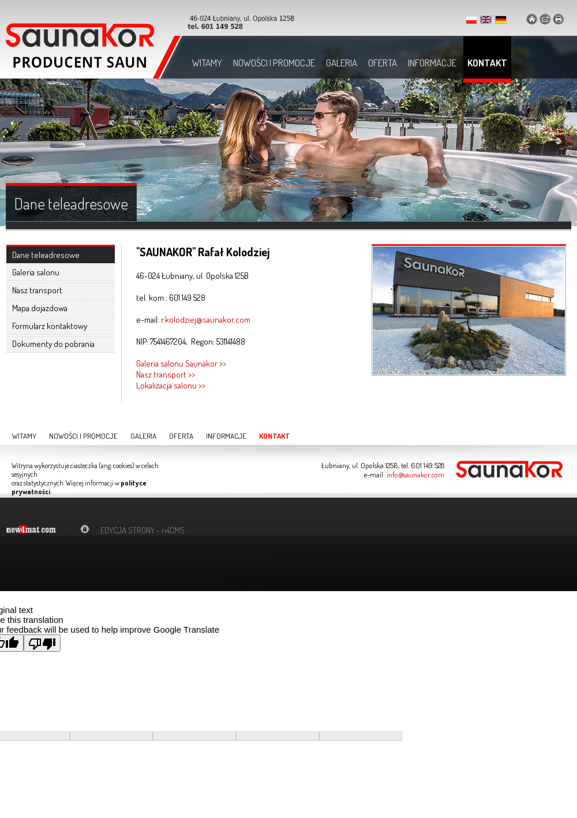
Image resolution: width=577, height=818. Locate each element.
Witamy (207, 63)
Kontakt (487, 63)
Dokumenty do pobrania (53, 343)
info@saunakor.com (415, 474)
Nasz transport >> (165, 374)
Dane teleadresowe (46, 254)
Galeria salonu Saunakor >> (181, 363)
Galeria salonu (35, 272)
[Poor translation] (42, 643)
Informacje (432, 63)
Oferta (382, 63)
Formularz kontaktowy (49, 325)
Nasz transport (37, 290)
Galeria (341, 63)
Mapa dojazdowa (40, 307)
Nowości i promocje (274, 63)
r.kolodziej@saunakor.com (205, 319)
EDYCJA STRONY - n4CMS (142, 530)
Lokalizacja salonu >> (170, 385)
